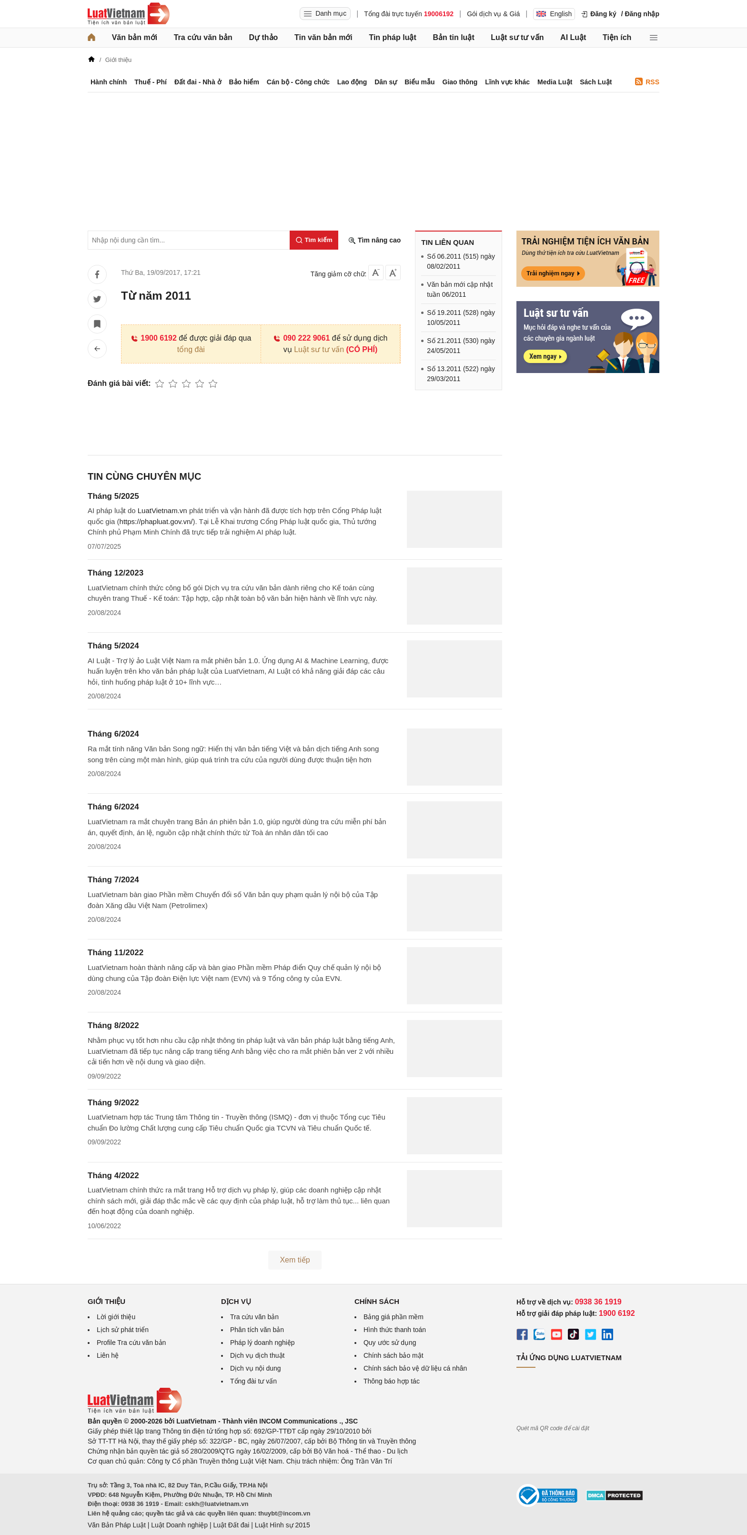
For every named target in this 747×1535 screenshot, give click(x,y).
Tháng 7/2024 (113, 879)
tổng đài (191, 349)
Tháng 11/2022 (115, 952)
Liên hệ (108, 1355)
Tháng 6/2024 (113, 733)
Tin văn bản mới (323, 37)
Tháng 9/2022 (113, 1102)
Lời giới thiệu (116, 1317)
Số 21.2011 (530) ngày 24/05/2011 (461, 345)
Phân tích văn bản (257, 1329)
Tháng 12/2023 (115, 572)
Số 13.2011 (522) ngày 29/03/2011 (461, 374)
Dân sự (385, 82)
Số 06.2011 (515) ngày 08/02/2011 (461, 261)
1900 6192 (154, 338)
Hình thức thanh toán (394, 1329)
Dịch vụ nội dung (255, 1368)
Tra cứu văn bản (203, 37)
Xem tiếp (295, 1260)
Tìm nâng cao (374, 240)
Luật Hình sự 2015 (282, 1525)
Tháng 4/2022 (113, 1175)
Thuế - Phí (150, 82)
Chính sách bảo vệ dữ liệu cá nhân (415, 1368)
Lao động (352, 82)
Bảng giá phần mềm (393, 1317)
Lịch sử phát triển (123, 1329)
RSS (647, 82)
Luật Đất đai (231, 1525)
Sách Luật (596, 82)
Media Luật (554, 82)
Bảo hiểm (244, 82)
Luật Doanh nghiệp (179, 1525)
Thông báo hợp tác (391, 1381)
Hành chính (109, 82)
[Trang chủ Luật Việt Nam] (129, 13)
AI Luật (573, 37)
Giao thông (460, 82)
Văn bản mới (134, 37)
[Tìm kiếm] (314, 240)
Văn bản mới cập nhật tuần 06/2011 (460, 289)
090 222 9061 (301, 338)
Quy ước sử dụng (389, 1342)
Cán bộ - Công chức (298, 82)
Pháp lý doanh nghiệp (262, 1342)
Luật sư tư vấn (517, 37)
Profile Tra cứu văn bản (131, 1342)
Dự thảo (263, 37)
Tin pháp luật (392, 37)
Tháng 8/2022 (113, 1025)
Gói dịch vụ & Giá (493, 14)
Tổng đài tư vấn (253, 1381)
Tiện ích (617, 37)
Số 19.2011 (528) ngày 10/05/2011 (461, 317)
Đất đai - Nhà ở (198, 82)
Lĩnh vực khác (507, 82)
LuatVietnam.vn (162, 510)
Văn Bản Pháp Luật (117, 1525)
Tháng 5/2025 (113, 496)
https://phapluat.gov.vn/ (156, 521)
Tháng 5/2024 (113, 645)
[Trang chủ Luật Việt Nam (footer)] (135, 1411)
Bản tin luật (453, 37)
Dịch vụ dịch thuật (257, 1355)
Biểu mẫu (419, 82)
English (554, 14)
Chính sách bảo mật (393, 1355)
